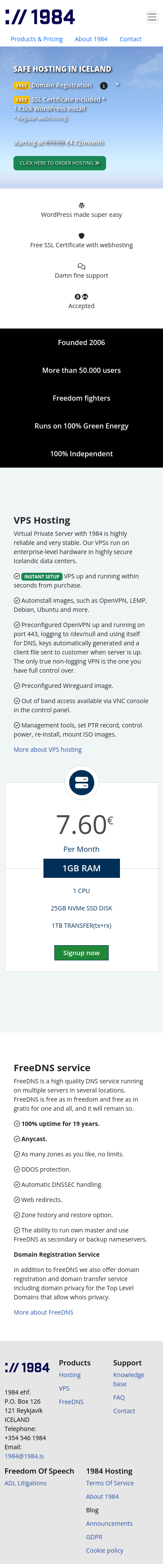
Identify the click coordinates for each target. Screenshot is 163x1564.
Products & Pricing (37, 39)
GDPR (94, 1537)
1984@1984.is (24, 1456)
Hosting (70, 1375)
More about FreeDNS (43, 1312)
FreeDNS (71, 1402)
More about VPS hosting (48, 749)
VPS (64, 1388)
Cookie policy (104, 1550)
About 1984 (91, 39)
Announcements (109, 1523)
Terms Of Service (110, 1483)
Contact (130, 39)
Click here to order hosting (60, 162)
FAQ (119, 1397)
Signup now (81, 952)
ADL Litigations (26, 1483)
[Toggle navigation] (152, 17)
